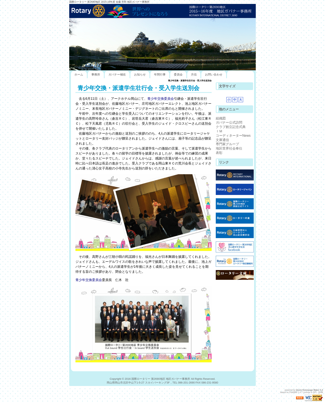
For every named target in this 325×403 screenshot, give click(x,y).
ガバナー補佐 (117, 74)
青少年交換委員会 (160, 98)
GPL (315, 392)
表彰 (219, 153)
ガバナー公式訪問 (229, 122)
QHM (320, 392)
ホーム (78, 74)
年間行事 (160, 74)
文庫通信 (222, 140)
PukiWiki (293, 392)
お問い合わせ (213, 74)
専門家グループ (227, 144)
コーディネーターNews (233, 135)
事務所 (95, 74)
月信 (194, 74)
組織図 (221, 118)
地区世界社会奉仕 (229, 148)
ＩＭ (219, 131)
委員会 (178, 74)
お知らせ (140, 74)
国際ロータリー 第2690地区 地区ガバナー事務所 (160, 378)
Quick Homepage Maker (307, 390)
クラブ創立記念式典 (231, 127)
